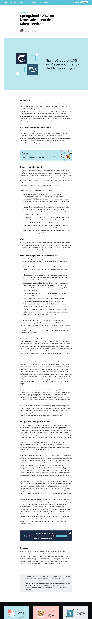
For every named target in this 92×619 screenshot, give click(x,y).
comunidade (34, 2)
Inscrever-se (84, 2)
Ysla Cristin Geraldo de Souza (31, 30)
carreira (27, 2)
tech (21, 2)
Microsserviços (24, 12)
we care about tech (45, 2)
